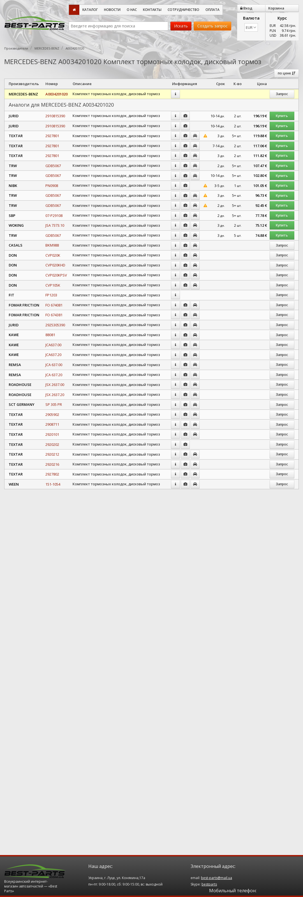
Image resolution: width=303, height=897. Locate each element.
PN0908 (51, 185)
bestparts (209, 884)
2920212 (52, 454)
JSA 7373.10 (54, 225)
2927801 (52, 135)
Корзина (276, 8)
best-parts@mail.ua (216, 877)
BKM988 (52, 245)
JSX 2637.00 (54, 384)
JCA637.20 (53, 354)
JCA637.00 (53, 344)
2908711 (52, 424)
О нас (132, 9)
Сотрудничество (183, 9)
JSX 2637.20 (54, 394)
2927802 (52, 474)
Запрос (282, 94)
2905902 (52, 414)
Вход (246, 8)
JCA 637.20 (53, 374)
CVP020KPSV (56, 275)
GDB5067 (53, 165)
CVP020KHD (55, 265)
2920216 (52, 464)
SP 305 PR (53, 404)
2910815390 (55, 115)
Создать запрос (212, 26)
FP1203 (51, 295)
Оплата (212, 9)
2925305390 (55, 324)
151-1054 (52, 484)
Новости (112, 9)
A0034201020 (56, 94)
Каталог (90, 9)
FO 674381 (54, 314)
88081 (50, 334)
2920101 (52, 434)
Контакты (152, 9)
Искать (181, 26)
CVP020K (52, 255)
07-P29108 (54, 215)
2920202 (52, 444)
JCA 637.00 (53, 364)
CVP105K (52, 285)
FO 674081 (54, 305)
